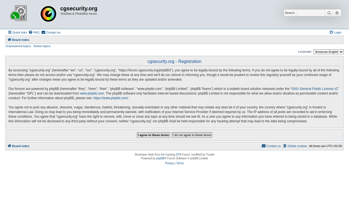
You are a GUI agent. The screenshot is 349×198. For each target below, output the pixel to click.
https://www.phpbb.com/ (111, 98)
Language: (305, 51)
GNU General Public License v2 (314, 89)
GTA (178, 154)
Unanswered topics (18, 46)
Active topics (42, 46)
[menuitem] (33, 32)
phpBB (160, 158)
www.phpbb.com (92, 93)
